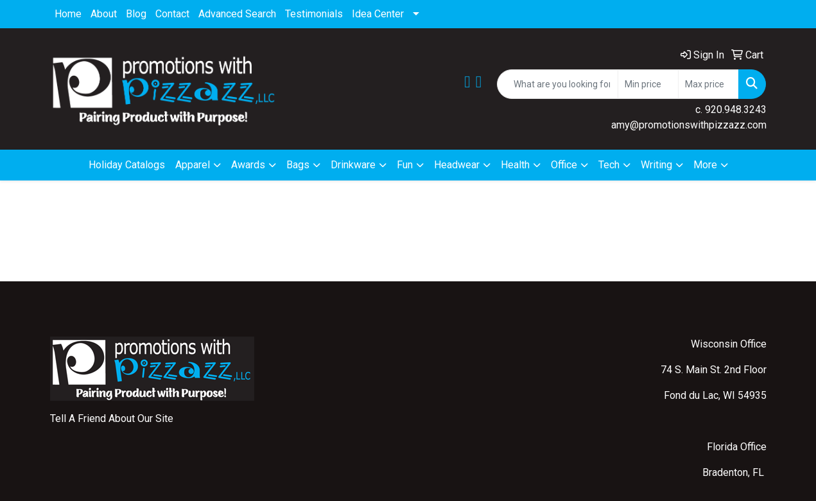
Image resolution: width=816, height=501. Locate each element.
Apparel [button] (192, 165)
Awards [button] (248, 165)
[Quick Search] (557, 84)
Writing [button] (656, 165)
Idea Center (378, 14)
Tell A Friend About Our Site (111, 418)
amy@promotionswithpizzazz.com (689, 125)
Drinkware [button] (353, 165)
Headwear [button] (457, 165)
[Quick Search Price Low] (648, 84)
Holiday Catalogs (127, 165)
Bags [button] (297, 165)
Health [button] (515, 165)
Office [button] (564, 165)
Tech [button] (609, 165)
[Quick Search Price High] (708, 84)
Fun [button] (405, 165)
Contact (172, 14)
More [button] (705, 165)
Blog (136, 14)
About (104, 14)
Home (68, 14)
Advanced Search (237, 14)
